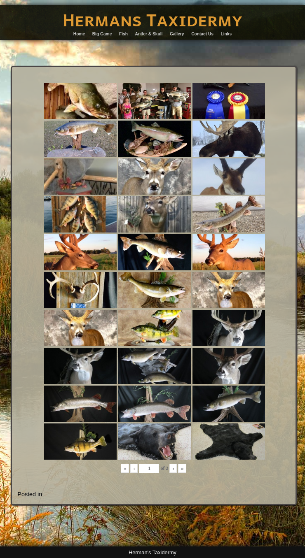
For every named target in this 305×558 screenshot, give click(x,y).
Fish (123, 34)
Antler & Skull (149, 34)
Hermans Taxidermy (153, 19)
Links (226, 34)
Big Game (102, 34)
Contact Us (202, 34)
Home (79, 34)
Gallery (177, 34)
